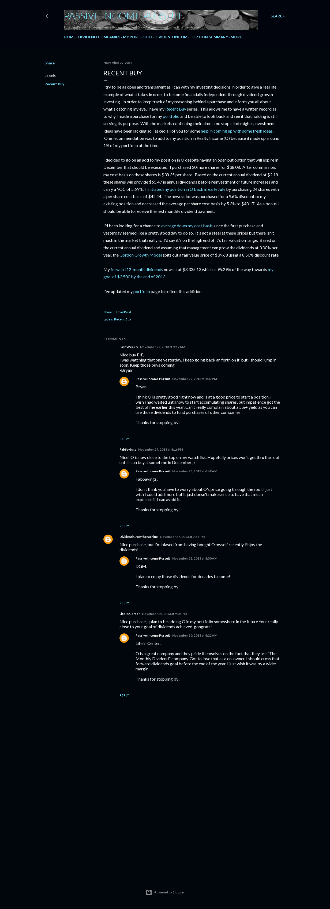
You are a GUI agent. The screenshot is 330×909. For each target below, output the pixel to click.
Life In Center (129, 614)
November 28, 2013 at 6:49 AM (194, 471)
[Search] (278, 16)
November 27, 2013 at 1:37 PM (194, 379)
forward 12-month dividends (137, 269)
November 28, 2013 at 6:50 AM (194, 558)
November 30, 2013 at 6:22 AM (194, 635)
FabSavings (127, 449)
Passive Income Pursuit (123, 15)
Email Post (123, 312)
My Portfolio (137, 37)
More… (238, 37)
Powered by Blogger (165, 892)
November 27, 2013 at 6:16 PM (160, 449)
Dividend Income (172, 37)
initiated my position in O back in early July (186, 189)
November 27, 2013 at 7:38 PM (182, 537)
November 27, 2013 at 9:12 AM (162, 347)
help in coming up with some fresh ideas (236, 130)
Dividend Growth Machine (138, 537)
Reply (124, 439)
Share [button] (49, 63)
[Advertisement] (191, 824)
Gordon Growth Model (140, 254)
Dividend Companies (99, 37)
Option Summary (210, 37)
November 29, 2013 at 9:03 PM (164, 614)
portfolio (171, 116)
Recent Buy (54, 84)
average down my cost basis (187, 225)
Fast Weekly (128, 347)
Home (70, 37)
